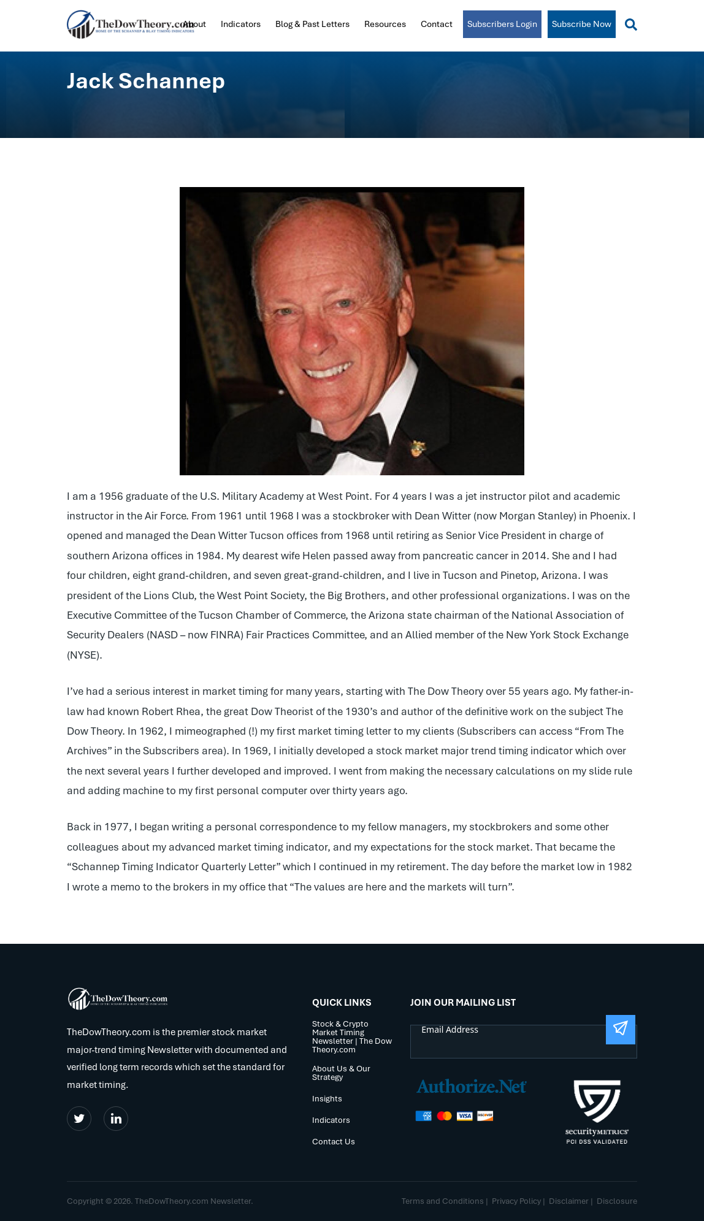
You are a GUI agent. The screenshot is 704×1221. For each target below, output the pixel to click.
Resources (385, 23)
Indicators (241, 23)
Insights (327, 1099)
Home (165, 23)
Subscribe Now (581, 23)
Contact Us (333, 1142)
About (194, 23)
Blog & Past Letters (312, 23)
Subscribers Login (502, 23)
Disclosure (617, 1201)
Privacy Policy (516, 1201)
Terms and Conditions (443, 1201)
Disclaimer (569, 1201)
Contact (437, 23)
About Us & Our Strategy (341, 1073)
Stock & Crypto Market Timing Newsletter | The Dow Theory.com (352, 1037)
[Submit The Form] (620, 1029)
